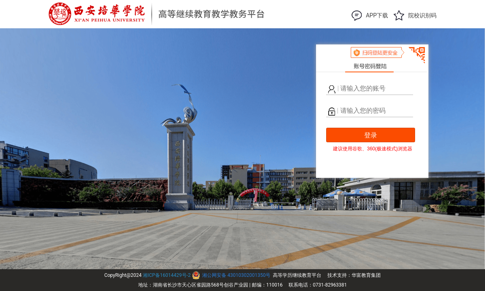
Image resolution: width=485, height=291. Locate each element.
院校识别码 (422, 15)
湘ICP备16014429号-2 (167, 275)
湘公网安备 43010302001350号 (236, 275)
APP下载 (377, 15)
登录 (370, 135)
